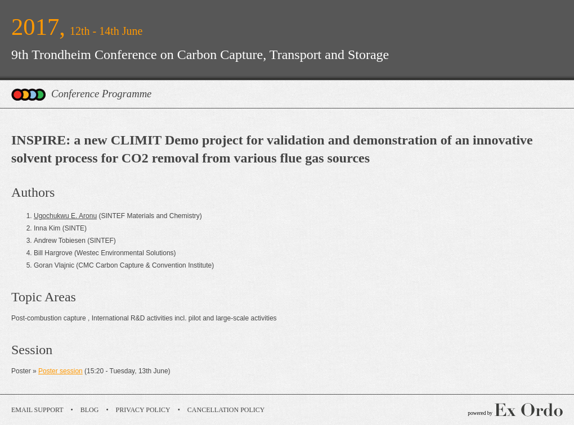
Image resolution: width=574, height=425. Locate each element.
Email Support (37, 410)
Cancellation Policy (226, 410)
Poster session (60, 371)
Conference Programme (101, 94)
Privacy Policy (143, 410)
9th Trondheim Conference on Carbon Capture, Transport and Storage (200, 54)
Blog (89, 410)
